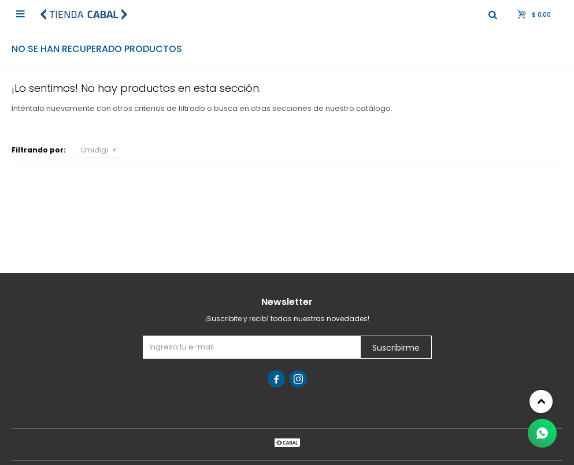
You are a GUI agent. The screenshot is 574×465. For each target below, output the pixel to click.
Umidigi (94, 150)
